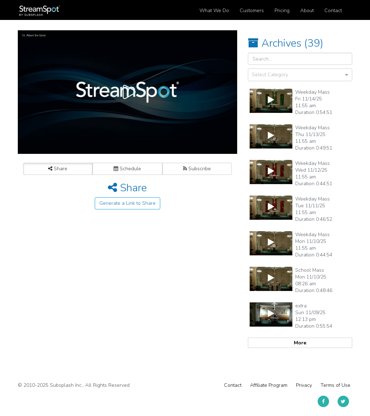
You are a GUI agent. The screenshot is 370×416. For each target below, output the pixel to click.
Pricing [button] (282, 10)
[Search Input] (300, 59)
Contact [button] (333, 10)
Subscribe (197, 168)
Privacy (304, 385)
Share (57, 168)
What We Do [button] (214, 10)
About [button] (307, 10)
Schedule (127, 168)
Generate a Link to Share (127, 203)
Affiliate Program (268, 385)
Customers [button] (252, 10)
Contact (232, 385)
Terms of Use (335, 385)
